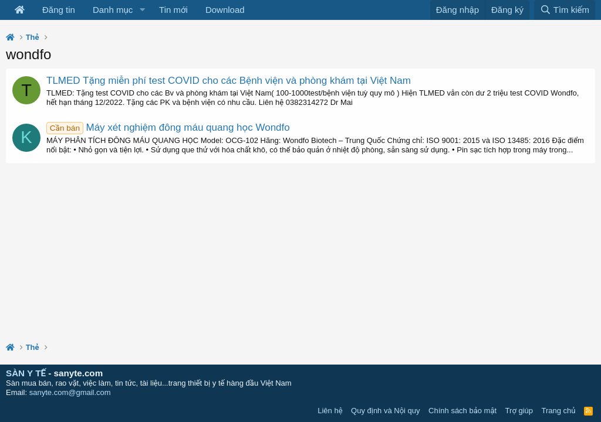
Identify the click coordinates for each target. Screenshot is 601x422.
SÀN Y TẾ (26, 373)
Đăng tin (58, 10)
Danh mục (113, 10)
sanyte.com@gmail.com (70, 392)
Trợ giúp (519, 410)
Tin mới (173, 10)
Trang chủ (559, 410)
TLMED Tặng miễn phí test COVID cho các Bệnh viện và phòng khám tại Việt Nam (228, 80)
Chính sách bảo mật (462, 410)
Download (225, 10)
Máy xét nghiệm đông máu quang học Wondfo (168, 127)
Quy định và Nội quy (385, 410)
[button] (142, 10)
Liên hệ (330, 410)
